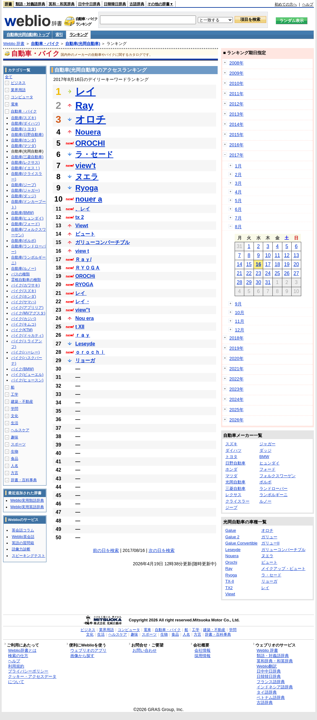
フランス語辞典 (271, 681)
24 (268, 273)
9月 (238, 303)
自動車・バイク (45, 43)
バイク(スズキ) (23, 291)
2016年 (236, 144)
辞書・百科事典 (24, 480)
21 (239, 273)
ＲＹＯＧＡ (87, 267)
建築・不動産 (22, 401)
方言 (14, 473)
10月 (239, 312)
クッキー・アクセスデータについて (32, 679)
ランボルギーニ (273, 494)
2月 (238, 174)
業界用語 (18, 90)
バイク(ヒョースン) (27, 380)
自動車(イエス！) (25, 168)
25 (277, 273)
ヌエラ (86, 176)
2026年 (236, 419)
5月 (238, 200)
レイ (85, 91)
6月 (238, 209)
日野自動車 (235, 463)
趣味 (14, 437)
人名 (14, 466)
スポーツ (18, 444)
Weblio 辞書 (13, 43)
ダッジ (265, 450)
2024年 (236, 399)
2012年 (236, 103)
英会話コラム (23, 530)
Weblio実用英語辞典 (27, 507)
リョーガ (85, 360)
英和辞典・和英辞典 (275, 661)
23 (258, 273)
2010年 (236, 83)
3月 (238, 183)
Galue (230, 530)
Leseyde (85, 343)
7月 (238, 218)
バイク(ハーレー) (25, 352)
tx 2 (79, 217)
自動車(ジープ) (23, 185)
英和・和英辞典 (62, 4)
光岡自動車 (235, 482)
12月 (239, 329)
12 (286, 255)
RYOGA (84, 284)
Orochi (231, 562)
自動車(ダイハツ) (25, 123)
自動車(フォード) (25, 224)
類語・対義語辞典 (30, 4)
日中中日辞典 (89, 4)
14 (239, 264)
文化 (14, 416)
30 (258, 282)
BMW (264, 456)
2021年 (236, 368)
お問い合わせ (144, 650)
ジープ (231, 507)
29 (249, 282)
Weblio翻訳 (267, 666)
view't (85, 165)
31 (268, 282)
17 (268, 264)
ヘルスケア (20, 430)
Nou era (84, 318)
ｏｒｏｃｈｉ (90, 352)
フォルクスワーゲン (277, 475)
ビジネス (18, 83)
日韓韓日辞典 (115, 4)
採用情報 (202, 655)
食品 (14, 458)
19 (286, 264)
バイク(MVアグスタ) (28, 313)
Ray (84, 105)
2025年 (236, 409)
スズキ (231, 444)
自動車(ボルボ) (23, 240)
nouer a (88, 199)
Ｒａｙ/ (83, 259)
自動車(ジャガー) (25, 190)
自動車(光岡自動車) (82, 43)
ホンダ (231, 469)
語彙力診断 (21, 549)
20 (296, 264)
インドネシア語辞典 (275, 687)
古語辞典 (136, 4)
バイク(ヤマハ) (23, 302)
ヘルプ (307, 4)
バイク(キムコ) (23, 324)
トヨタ (231, 456)
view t (82, 251)
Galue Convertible (241, 543)
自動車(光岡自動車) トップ (28, 34)
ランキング (78, 34)
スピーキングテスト (28, 555)
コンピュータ (22, 97)
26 (286, 273)
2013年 (236, 114)
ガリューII (270, 543)
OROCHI (90, 143)
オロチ (90, 119)
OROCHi (85, 276)
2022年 (236, 378)
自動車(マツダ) (23, 146)
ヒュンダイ (269, 463)
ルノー (265, 501)
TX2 (229, 587)
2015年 (236, 134)
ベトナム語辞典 (271, 697)
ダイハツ (233, 450)
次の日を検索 (162, 550)
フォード (267, 469)
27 (296, 273)
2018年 (236, 338)
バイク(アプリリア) (27, 307)
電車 (14, 104)
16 (258, 264)
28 (239, 282)
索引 (59, 34)
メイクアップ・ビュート (283, 568)
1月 (238, 165)
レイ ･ (82, 301)
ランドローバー (273, 488)
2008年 (236, 62)
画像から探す (82, 655)
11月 (239, 321)
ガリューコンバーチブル (102, 242)
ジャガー (267, 444)
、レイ (82, 208)
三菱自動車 (235, 488)
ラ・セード (94, 154)
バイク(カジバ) (23, 319)
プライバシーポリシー (28, 671)
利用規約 (16, 666)
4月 (238, 191)
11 (277, 255)
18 (277, 264)
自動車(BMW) (22, 213)
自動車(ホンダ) (23, 140)
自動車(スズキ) (23, 118)
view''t (82, 310)
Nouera (88, 132)
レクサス (233, 494)
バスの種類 (20, 274)
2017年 (236, 155)
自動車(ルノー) (23, 268)
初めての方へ (286, 4)
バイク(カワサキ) (25, 285)
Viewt (81, 225)
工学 (14, 394)
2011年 (236, 93)
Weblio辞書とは (22, 650)
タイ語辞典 (267, 692)
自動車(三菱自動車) (27, 157)
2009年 (236, 73)
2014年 (236, 124)
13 (296, 255)
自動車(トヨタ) (23, 129)
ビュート (85, 234)
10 (268, 255)
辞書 (8, 4)
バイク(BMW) (22, 369)
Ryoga (86, 188)
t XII (79, 326)
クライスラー (237, 501)
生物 (14, 451)
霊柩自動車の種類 (26, 280)
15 (249, 264)
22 (249, 273)
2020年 (236, 358)
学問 (14, 409)
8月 (238, 226)
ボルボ (265, 482)
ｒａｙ (82, 335)
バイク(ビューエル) (27, 374)
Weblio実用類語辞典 (27, 500)
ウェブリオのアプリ (88, 650)
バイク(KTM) (22, 330)
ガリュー (269, 537)
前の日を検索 (106, 550)
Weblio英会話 (23, 537)
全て (8, 77)
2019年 (236, 348)
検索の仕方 (18, 655)
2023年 (236, 389)
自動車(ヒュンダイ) (27, 218)
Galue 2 (232, 537)
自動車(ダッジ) (23, 196)
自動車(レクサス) (25, 162)
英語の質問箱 (23, 543)
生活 (14, 423)
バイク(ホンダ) (23, 296)
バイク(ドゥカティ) (27, 335)
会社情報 (202, 650)
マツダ (231, 475)
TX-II (229, 581)
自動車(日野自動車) (27, 134)
